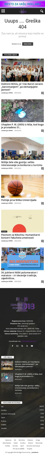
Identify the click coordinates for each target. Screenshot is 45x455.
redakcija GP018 (6, 93)
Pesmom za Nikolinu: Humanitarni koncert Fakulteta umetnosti (20, 236)
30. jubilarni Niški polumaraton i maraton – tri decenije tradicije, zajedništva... (19, 275)
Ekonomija (39, 443)
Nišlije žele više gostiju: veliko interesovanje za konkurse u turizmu (21, 164)
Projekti (29, 449)
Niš (3, 80)
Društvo (4, 159)
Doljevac (30, 440)
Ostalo (16, 443)
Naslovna (8, 440)
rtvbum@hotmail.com (28, 341)
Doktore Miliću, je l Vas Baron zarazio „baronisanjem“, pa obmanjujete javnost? (22, 86)
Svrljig (38, 440)
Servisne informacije (8, 414)
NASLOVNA (27, 44)
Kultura (3, 421)
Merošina (22, 440)
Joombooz (35, 452)
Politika (3, 425)
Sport (3, 417)
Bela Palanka (7, 443)
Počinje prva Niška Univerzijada (18, 200)
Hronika (4, 121)
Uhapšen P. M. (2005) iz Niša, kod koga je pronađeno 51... (22, 126)
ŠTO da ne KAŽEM (18, 449)
